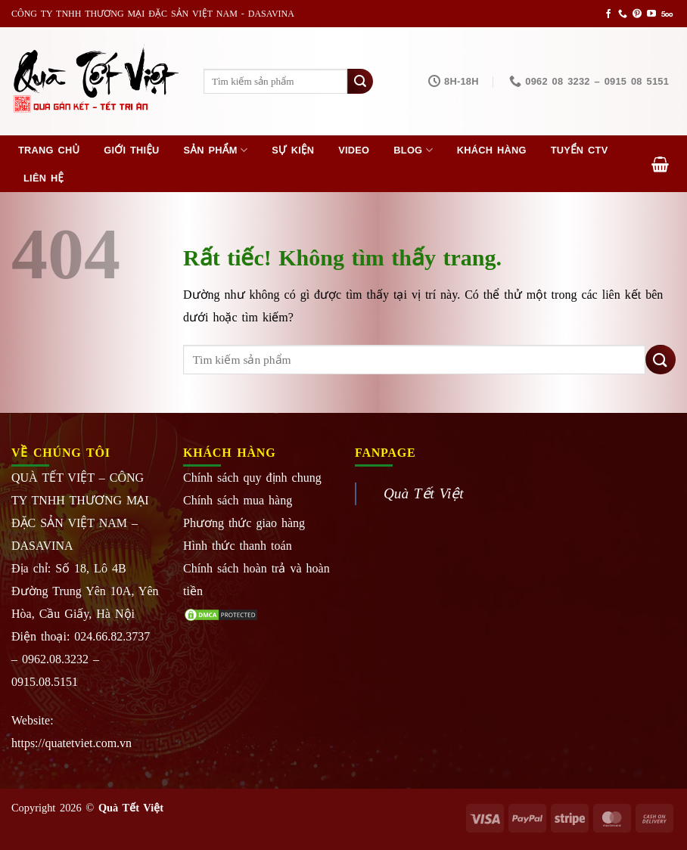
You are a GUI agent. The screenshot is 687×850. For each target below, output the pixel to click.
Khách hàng (492, 150)
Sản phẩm (216, 150)
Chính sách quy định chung (252, 477)
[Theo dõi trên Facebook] (608, 14)
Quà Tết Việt (424, 493)
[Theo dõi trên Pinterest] (637, 14)
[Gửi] (360, 82)
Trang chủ (48, 150)
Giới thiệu (131, 150)
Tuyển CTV (579, 150)
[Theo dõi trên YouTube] (651, 14)
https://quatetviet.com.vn (71, 743)
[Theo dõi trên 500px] (667, 14)
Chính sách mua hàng (237, 500)
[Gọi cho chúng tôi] (622, 14)
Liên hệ (43, 178)
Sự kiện (293, 150)
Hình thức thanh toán (237, 545)
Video (353, 150)
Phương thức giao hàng (244, 523)
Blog (412, 150)
